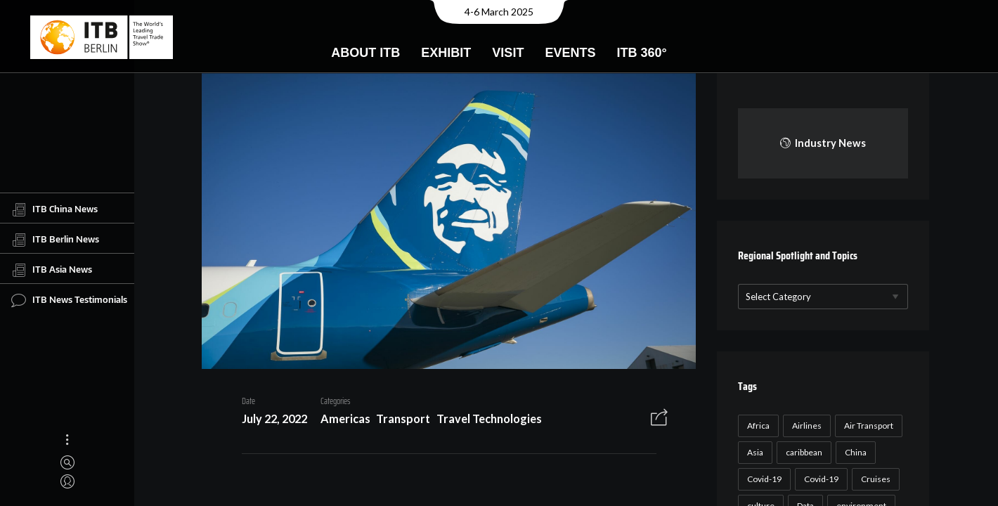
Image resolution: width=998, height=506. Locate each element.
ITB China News (54, 209)
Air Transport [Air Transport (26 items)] (867, 425)
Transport (398, 420)
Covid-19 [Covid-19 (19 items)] (820, 479)
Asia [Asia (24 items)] (754, 452)
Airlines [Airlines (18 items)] (805, 425)
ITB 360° (641, 53)
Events (570, 53)
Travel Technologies (484, 420)
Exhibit (446, 53)
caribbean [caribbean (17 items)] (802, 452)
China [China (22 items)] (854, 452)
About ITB (365, 53)
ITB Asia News (51, 270)
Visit (508, 53)
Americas (340, 420)
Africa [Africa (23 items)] (757, 425)
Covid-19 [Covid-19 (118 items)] (763, 479)
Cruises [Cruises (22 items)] (874, 479)
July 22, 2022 (269, 420)
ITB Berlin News (55, 239)
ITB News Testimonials (69, 300)
